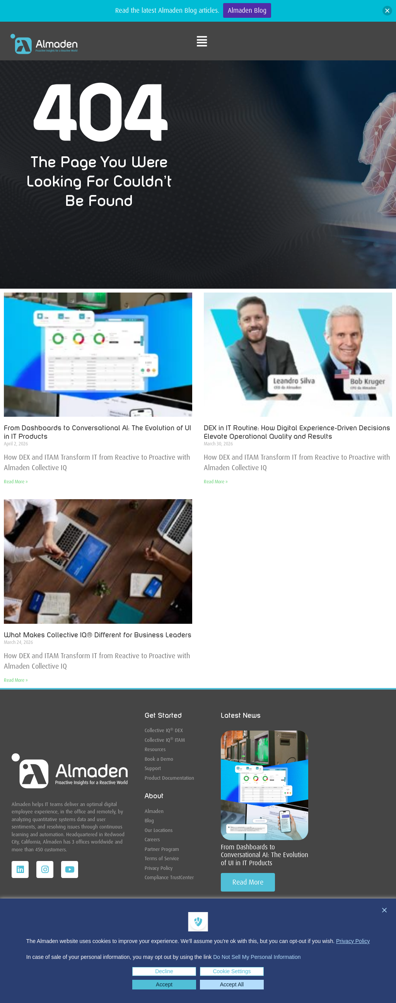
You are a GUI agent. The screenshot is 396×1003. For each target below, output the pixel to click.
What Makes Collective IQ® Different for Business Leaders (97, 635)
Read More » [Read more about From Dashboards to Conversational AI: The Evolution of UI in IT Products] (16, 482)
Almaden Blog (247, 10)
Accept (164, 984)
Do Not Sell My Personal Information (256, 957)
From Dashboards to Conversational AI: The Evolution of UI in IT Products (264, 855)
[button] (387, 10)
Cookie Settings (232, 971)
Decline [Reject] (164, 971)
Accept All (232, 984)
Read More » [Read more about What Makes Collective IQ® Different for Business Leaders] (16, 680)
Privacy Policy (353, 941)
